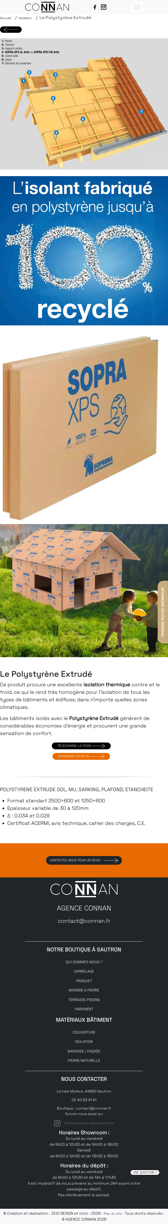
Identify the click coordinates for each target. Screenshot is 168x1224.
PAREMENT (84, 1009)
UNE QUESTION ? (145, 1172)
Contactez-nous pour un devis (84, 860)
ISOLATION (84, 1041)
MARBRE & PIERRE (84, 990)
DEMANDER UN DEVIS (81, 756)
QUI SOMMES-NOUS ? (84, 962)
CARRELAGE (84, 971)
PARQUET (84, 980)
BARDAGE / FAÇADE (84, 1051)
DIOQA (83, 1213)
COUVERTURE (84, 1032)
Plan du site (113, 1213)
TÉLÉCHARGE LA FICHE (81, 746)
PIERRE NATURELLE (84, 1060)
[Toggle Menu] (137, 7)
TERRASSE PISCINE (84, 999)
